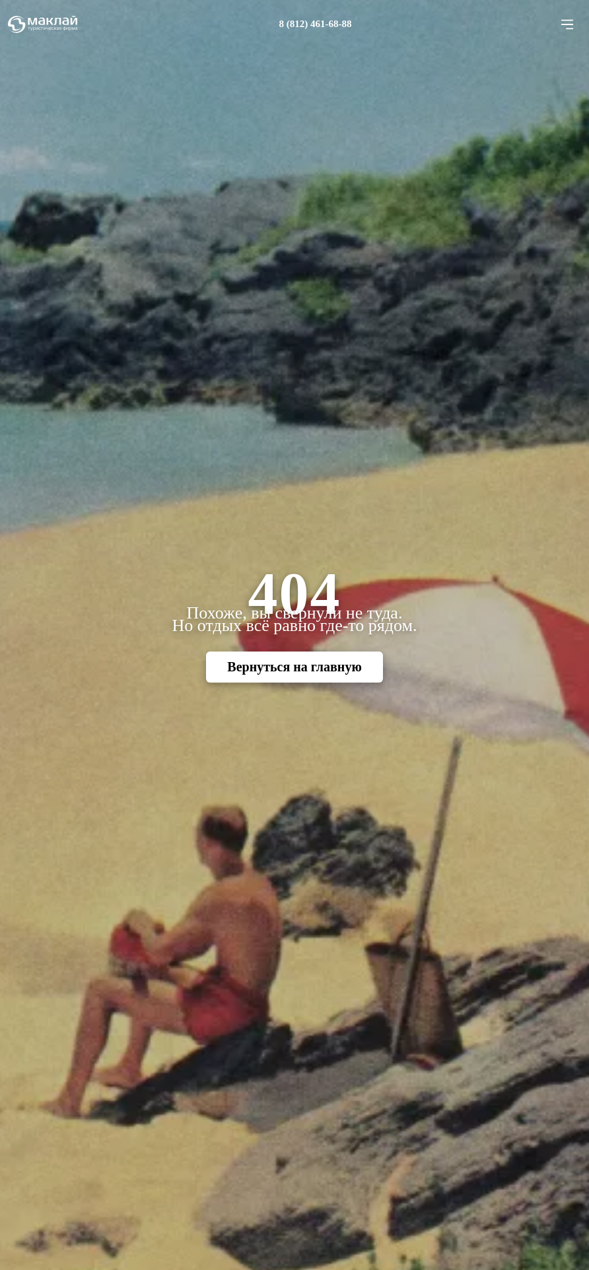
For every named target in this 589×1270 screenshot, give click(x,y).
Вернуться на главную (294, 666)
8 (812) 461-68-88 (315, 24)
